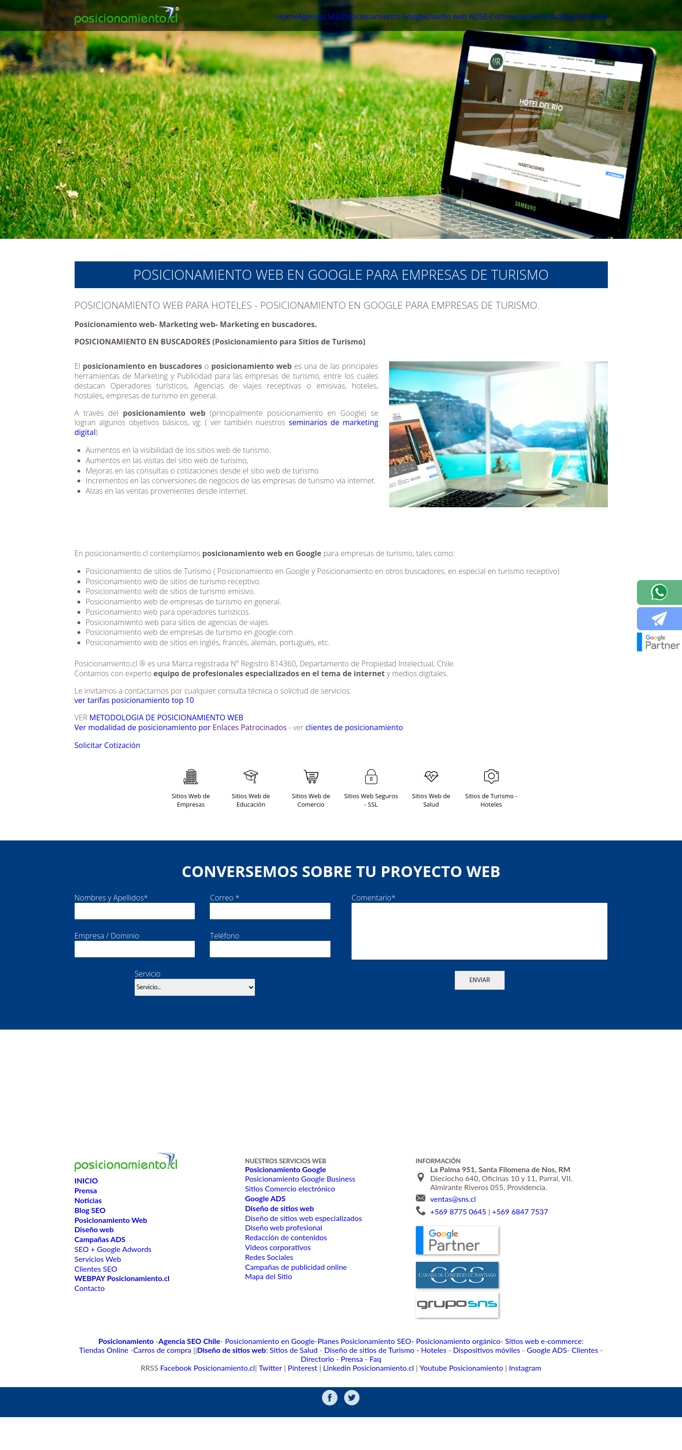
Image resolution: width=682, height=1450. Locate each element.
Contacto (589, 17)
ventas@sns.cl (452, 1239)
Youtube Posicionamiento (447, 1400)
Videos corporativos (277, 1287)
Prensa (529, 1390)
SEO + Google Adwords (113, 1289)
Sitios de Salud (211, 1390)
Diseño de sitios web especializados (302, 1258)
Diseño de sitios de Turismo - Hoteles (292, 1390)
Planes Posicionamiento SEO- (311, 1381)
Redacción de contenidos (285, 1278)
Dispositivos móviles (380, 1390)
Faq (551, 1390)
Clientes (466, 1390)
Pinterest (309, 1400)
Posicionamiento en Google (228, 1381)
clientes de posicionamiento (372, 727)
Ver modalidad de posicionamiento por (147, 727)
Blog (555, 17)
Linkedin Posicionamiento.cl (366, 1400)
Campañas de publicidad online (295, 1307)
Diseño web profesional (283, 1268)
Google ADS (433, 1390)
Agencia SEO (255, 17)
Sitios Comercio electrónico (289, 1229)
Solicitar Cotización (121, 759)
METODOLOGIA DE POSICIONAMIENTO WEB (169, 717)
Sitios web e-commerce (465, 1381)
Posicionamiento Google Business (299, 1219)
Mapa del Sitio (268, 1317)
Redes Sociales (268, 1297)
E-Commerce (477, 17)
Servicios (523, 17)
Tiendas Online (523, 1381)
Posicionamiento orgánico (391, 1381)
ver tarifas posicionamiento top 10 (139, 700)
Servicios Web (98, 1299)
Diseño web (400, 17)
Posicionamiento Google (328, 17)
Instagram (502, 1400)
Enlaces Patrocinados (261, 727)
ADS (438, 17)
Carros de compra (574, 1381)
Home (214, 17)
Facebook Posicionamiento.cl (226, 1400)
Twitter (281, 1400)
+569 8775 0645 (458, 1251)
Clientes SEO (96, 1309)
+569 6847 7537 (520, 1251)
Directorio (499, 1390)
